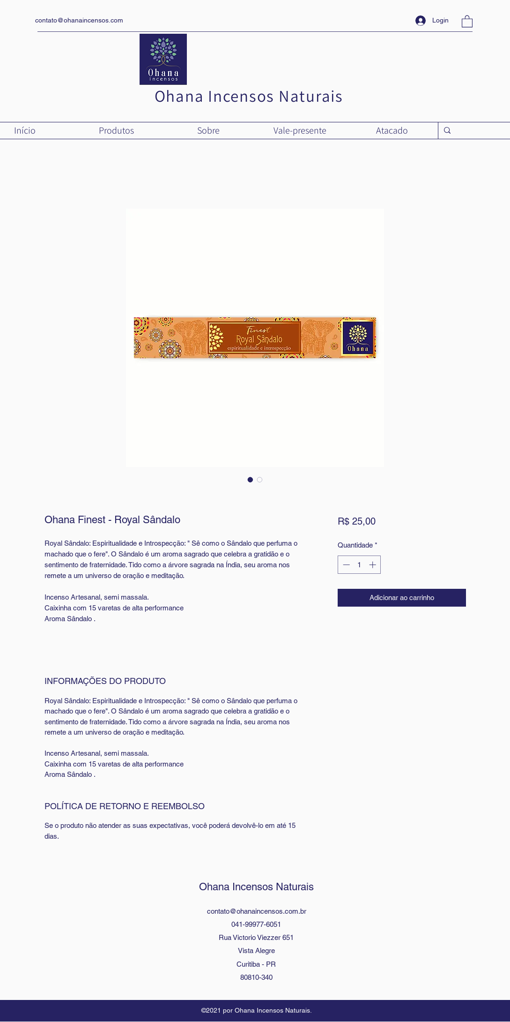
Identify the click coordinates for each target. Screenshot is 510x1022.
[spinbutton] (359, 564)
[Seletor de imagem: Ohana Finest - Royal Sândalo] (250, 479)
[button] (467, 21)
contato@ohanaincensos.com (79, 20)
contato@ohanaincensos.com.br (256, 911)
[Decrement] (345, 564)
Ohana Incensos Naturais (249, 95)
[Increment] (373, 564)
